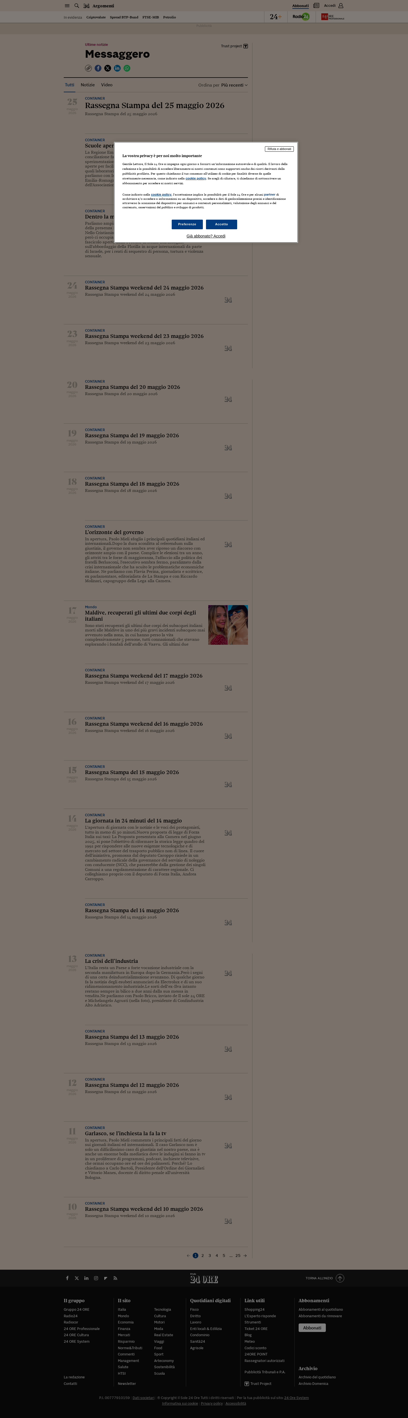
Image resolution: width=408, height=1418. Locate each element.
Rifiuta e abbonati (279, 149)
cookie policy (196, 178)
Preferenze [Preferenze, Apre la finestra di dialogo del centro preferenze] (187, 224)
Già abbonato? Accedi (206, 236)
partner (269, 194)
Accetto (221, 224)
